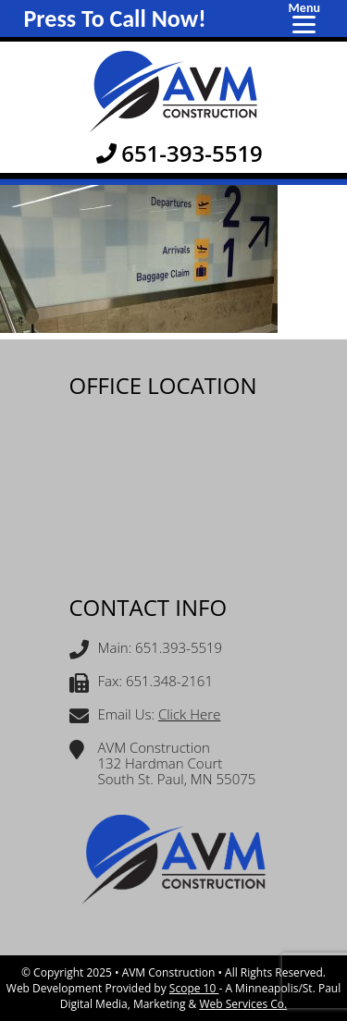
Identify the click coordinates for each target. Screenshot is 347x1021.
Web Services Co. (243, 1004)
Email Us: (145, 716)
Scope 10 (194, 988)
